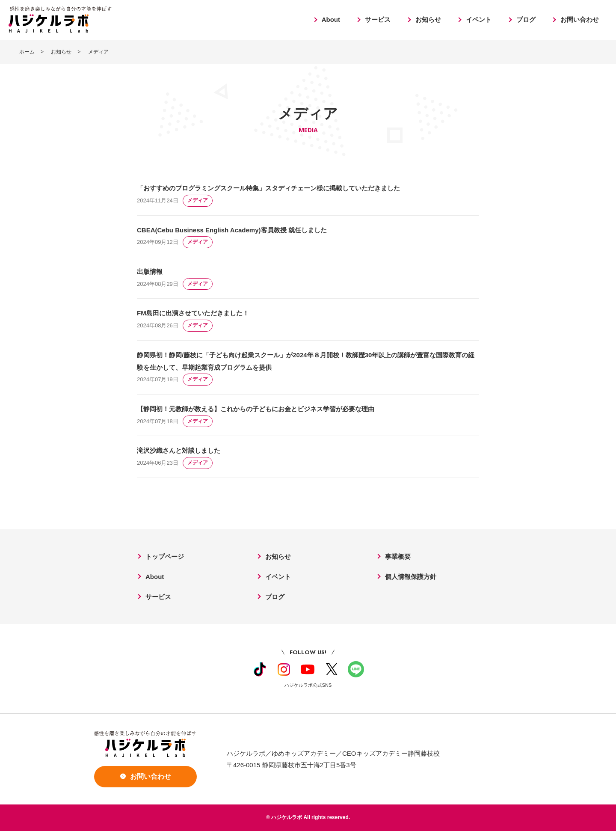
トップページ (164, 556)
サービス (378, 19)
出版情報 (150, 271)
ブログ (526, 19)
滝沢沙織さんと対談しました (178, 450)
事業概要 (398, 556)
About (331, 19)
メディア (197, 200)
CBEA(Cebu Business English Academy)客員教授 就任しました (232, 230)
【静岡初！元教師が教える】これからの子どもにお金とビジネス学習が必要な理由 (255, 409)
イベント (479, 19)
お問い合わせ (579, 19)
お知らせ (428, 19)
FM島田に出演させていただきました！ (193, 313)
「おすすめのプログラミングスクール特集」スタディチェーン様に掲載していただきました (268, 188)
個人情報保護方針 (410, 576)
